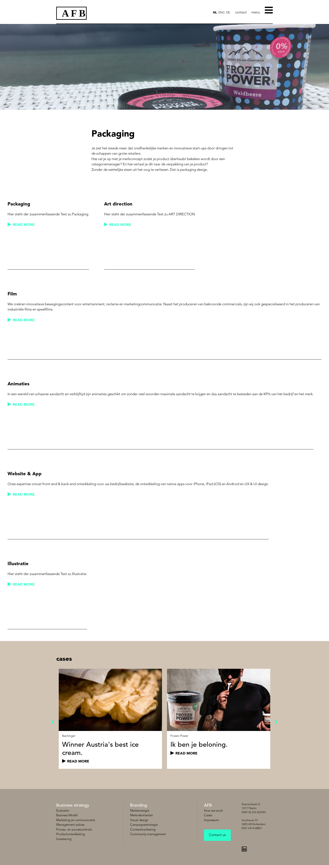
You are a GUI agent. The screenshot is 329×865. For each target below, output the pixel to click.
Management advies (70, 825)
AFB (208, 805)
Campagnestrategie (144, 825)
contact (241, 12)
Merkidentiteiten (141, 815)
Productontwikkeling (70, 834)
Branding (138, 805)
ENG (221, 12)
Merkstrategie (139, 810)
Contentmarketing (142, 829)
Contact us (217, 835)
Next (275, 722)
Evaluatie (62, 810)
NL (215, 12)
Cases (208, 815)
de (228, 12)
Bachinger (69, 736)
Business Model (67, 815)
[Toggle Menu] (269, 10)
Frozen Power (179, 736)
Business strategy (72, 805)
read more (24, 225)
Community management (148, 834)
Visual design (139, 820)
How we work (213, 810)
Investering (63, 839)
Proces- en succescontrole (74, 829)
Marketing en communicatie (75, 820)
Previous (53, 722)
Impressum (211, 820)
